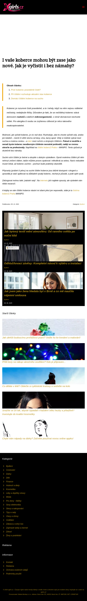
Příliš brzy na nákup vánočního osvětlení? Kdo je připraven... (34, 362)
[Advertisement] (43, 31)
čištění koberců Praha (47, 147)
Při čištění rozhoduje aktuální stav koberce (31, 94)
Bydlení (82, 204)
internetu (44, 180)
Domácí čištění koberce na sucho (27, 98)
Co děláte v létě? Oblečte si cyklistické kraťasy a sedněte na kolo (36, 386)
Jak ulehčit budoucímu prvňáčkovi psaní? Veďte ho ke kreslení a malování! (41, 337)
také (30, 141)
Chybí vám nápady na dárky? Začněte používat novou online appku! (37, 438)
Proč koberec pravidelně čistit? (26, 90)
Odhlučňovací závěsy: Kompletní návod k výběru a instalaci (42, 263)
